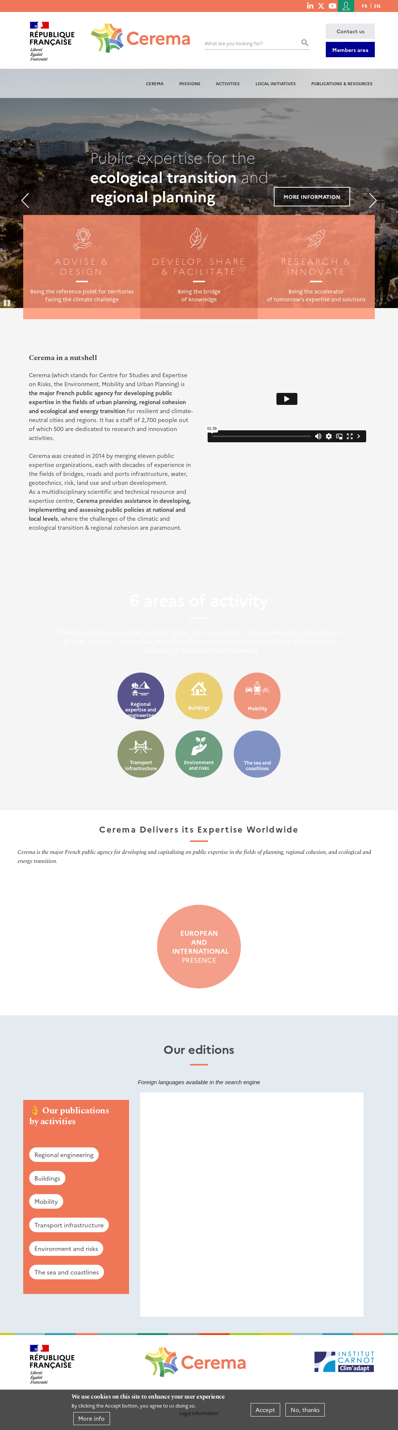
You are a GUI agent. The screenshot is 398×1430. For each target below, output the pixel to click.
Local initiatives (275, 83)
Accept (265, 1410)
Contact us (350, 31)
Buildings (198, 707)
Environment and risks (199, 765)
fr (364, 6)
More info (91, 1418)
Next (372, 200)
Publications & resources (342, 83)
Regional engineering (64, 1154)
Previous (25, 200)
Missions (189, 83)
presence (199, 947)
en (377, 6)
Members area (350, 49)
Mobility (257, 708)
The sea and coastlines (257, 765)
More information (312, 196)
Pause (7, 302)
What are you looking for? (234, 43)
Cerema (154, 83)
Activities (228, 83)
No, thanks (305, 1410)
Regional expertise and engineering (140, 709)
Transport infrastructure (141, 765)
